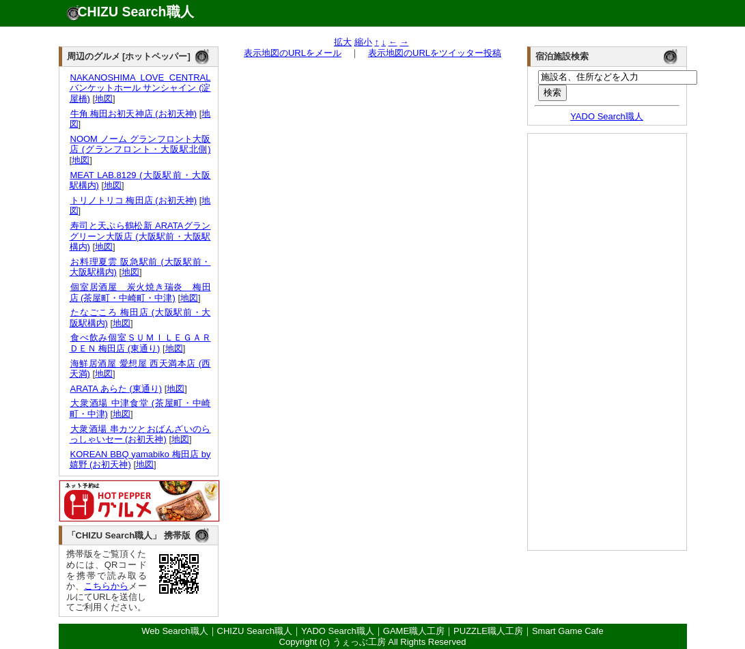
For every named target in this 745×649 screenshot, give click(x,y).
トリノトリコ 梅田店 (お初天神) (133, 200)
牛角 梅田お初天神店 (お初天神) (133, 114)
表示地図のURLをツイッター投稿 (434, 53)
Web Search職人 (174, 631)
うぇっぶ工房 (359, 642)
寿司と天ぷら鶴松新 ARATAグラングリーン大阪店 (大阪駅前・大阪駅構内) (140, 236)
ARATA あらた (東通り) (116, 389)
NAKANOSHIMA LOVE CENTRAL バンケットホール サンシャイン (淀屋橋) (140, 88)
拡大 (343, 42)
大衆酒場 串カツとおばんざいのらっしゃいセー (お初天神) (140, 434)
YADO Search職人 (606, 116)
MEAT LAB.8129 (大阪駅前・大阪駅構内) (140, 180)
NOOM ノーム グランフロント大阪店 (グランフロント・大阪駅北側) (140, 144)
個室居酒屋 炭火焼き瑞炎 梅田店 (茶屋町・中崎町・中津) (140, 292)
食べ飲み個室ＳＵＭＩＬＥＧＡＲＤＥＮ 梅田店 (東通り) (140, 343)
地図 (104, 98)
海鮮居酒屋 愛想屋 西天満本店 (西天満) (140, 368)
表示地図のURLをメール (292, 53)
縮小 (363, 42)
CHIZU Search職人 (136, 11)
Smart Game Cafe (568, 631)
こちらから (106, 586)
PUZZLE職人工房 (488, 631)
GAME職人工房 (414, 631)
